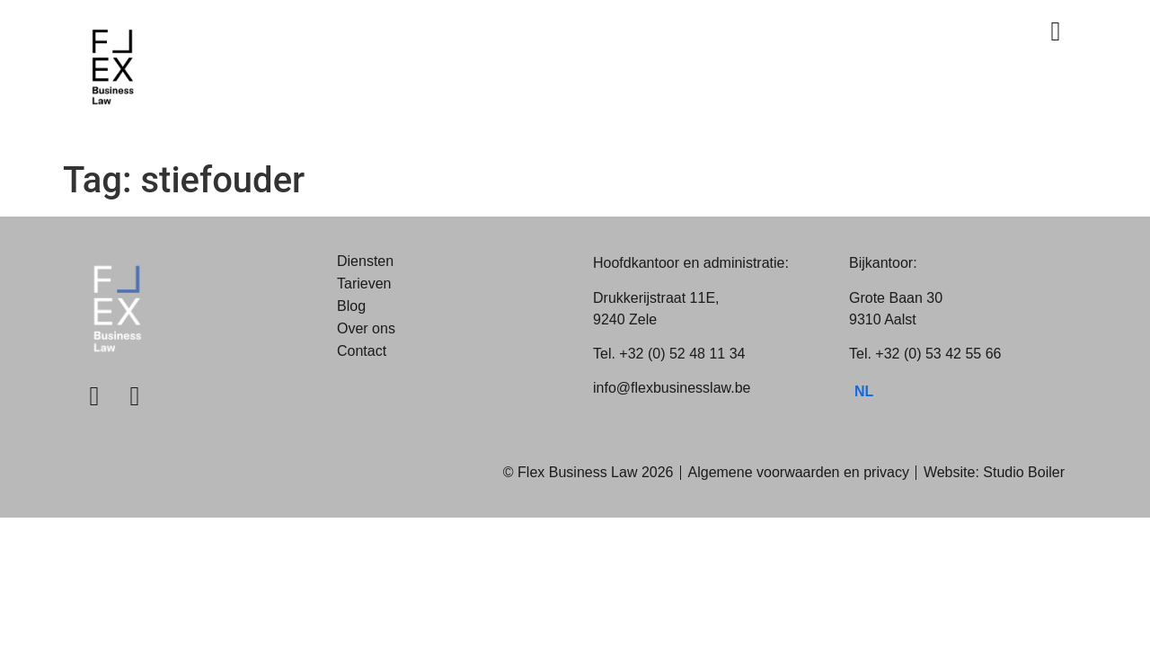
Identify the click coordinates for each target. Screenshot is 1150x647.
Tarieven (364, 283)
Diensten (365, 261)
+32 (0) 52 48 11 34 (682, 353)
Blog (351, 306)
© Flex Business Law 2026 (588, 472)
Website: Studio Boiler (994, 472)
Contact (361, 351)
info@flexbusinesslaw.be (671, 387)
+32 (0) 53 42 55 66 (938, 353)
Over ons (366, 328)
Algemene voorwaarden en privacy (798, 472)
